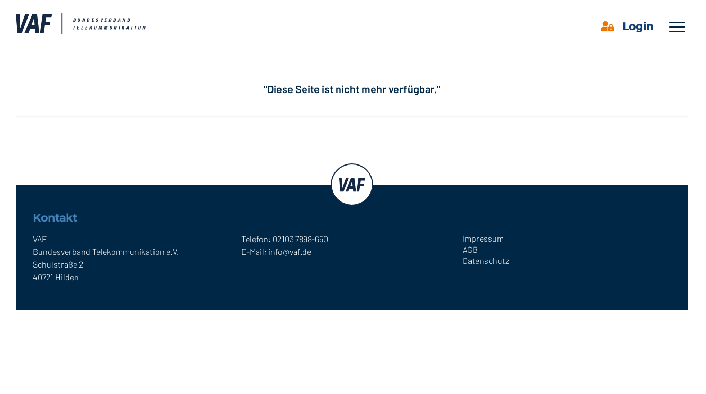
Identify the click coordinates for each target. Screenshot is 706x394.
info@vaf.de (289, 251)
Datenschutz (486, 260)
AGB (470, 249)
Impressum (483, 238)
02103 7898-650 (300, 239)
